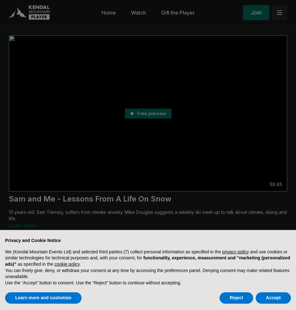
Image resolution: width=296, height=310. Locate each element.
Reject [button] (236, 297)
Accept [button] (273, 297)
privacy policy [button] (235, 251)
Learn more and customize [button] (43, 297)
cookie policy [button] (67, 264)
